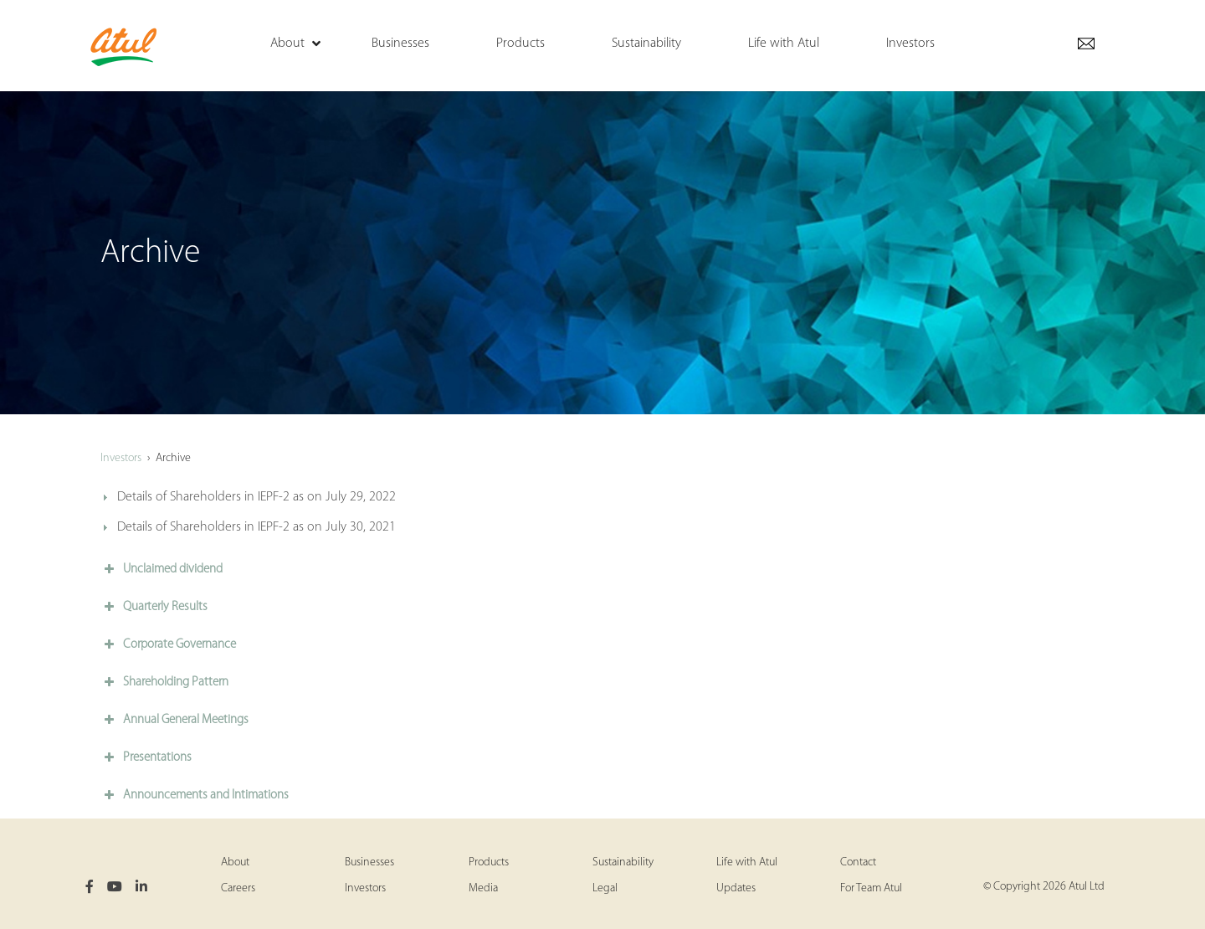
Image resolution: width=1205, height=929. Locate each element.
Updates (736, 888)
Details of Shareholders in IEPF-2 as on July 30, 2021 (256, 527)
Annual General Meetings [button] (174, 719)
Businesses (369, 862)
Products (489, 862)
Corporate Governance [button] (168, 644)
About (235, 862)
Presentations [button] (146, 757)
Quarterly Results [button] (154, 606)
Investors (120, 458)
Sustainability (623, 862)
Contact (858, 862)
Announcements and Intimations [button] (194, 795)
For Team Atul (871, 888)
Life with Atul (746, 862)
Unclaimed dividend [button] (161, 569)
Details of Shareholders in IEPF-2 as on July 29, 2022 (256, 497)
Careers (238, 888)
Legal (605, 888)
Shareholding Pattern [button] (164, 682)
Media (483, 888)
